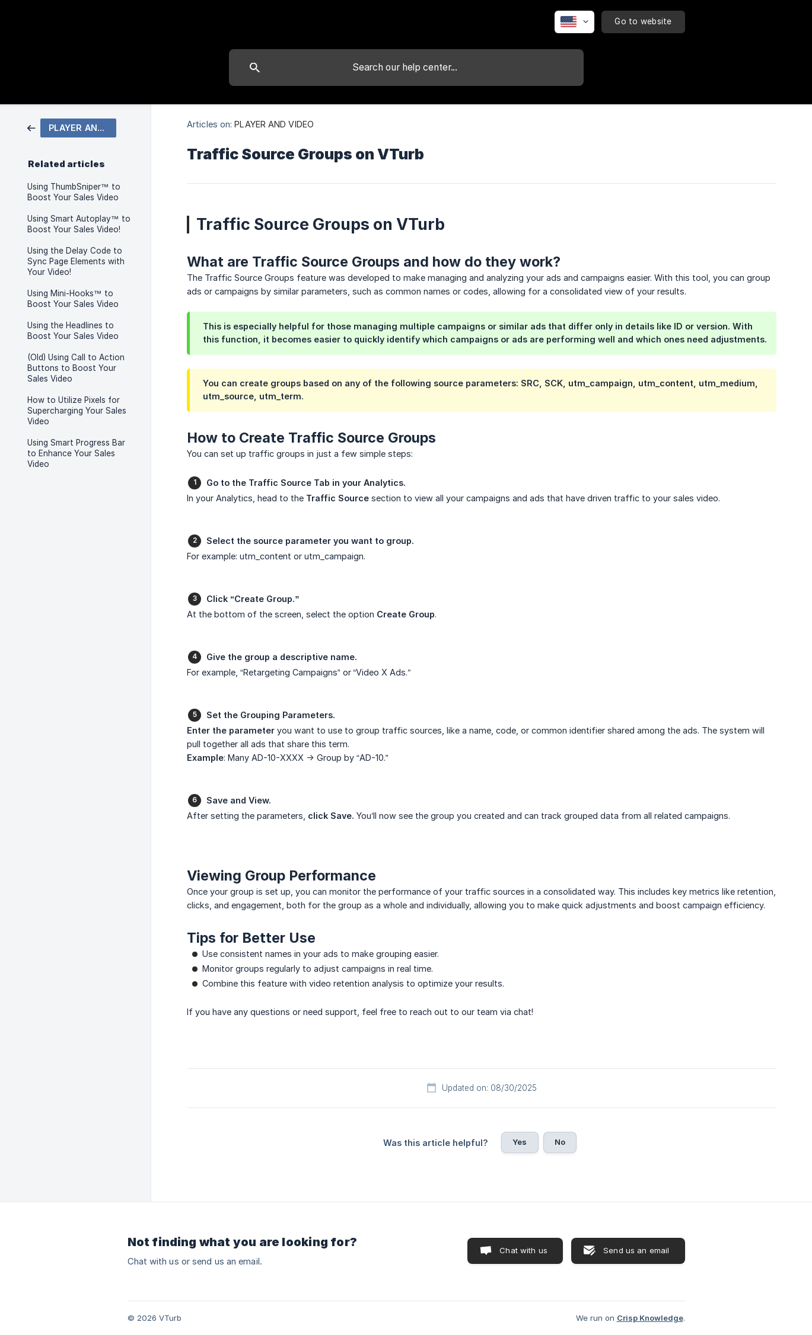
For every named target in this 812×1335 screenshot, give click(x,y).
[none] (574, 22)
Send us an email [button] (636, 1250)
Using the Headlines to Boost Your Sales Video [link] (73, 331)
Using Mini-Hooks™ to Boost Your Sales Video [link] (73, 299)
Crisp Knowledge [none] (650, 1318)
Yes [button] (519, 1142)
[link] (71, 127)
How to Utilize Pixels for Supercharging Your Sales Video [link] (76, 410)
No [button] (560, 1142)
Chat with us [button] (523, 1250)
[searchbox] (406, 67)
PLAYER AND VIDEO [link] (274, 124)
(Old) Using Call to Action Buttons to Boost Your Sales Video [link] (76, 368)
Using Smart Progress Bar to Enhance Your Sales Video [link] (76, 453)
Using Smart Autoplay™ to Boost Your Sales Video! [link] (78, 224)
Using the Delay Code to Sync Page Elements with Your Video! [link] (76, 261)
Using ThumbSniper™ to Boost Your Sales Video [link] (73, 192)
